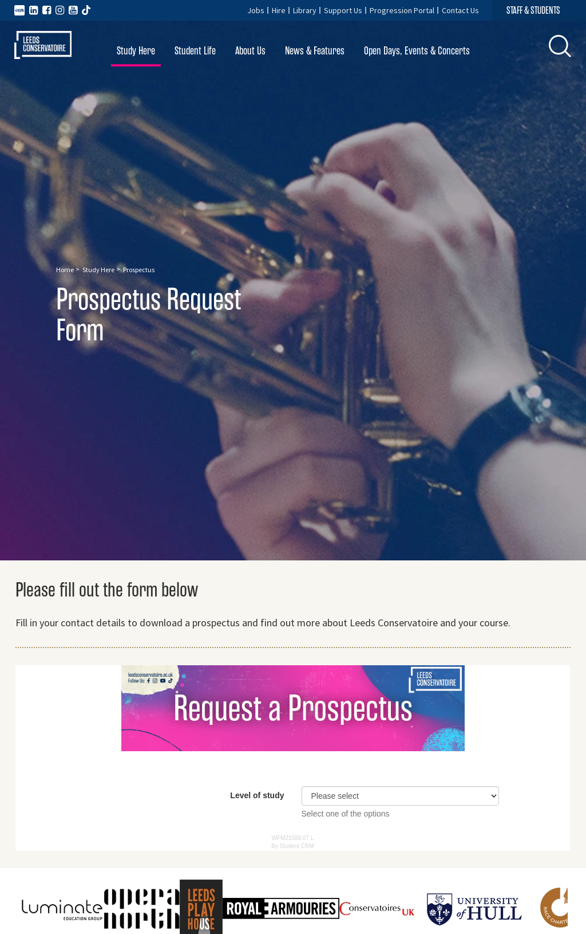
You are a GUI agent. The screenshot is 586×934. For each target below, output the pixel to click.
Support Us (343, 10)
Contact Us (460, 10)
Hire (279, 10)
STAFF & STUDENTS (533, 10)
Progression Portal (402, 10)
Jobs (255, 10)
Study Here (136, 51)
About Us (250, 51)
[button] (560, 46)
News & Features (315, 51)
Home (65, 269)
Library (304, 10)
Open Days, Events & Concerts (417, 51)
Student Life (195, 51)
